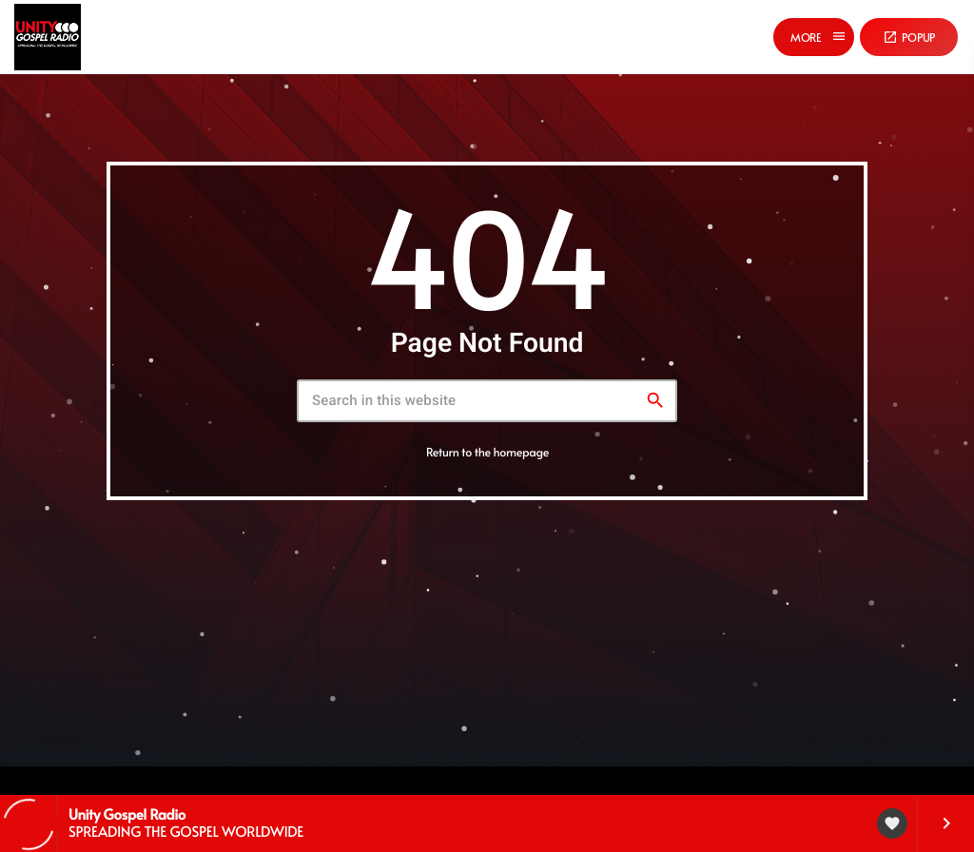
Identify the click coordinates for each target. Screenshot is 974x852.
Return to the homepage (487, 452)
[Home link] (47, 37)
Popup (909, 37)
